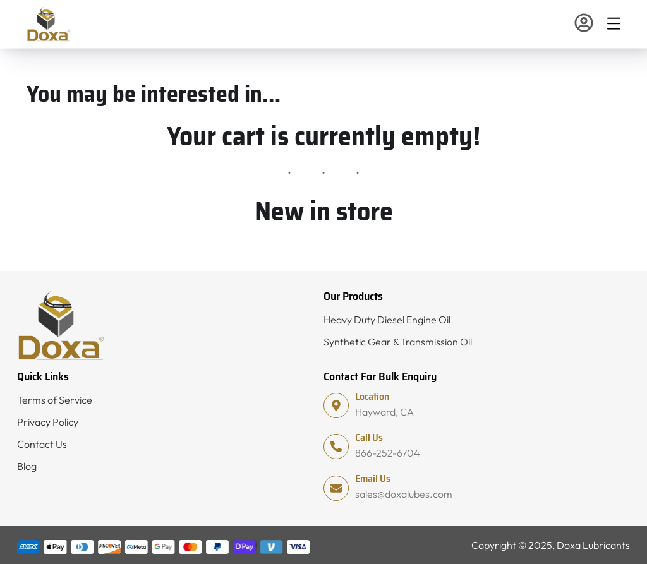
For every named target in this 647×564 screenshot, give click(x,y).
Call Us (369, 437)
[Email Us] (336, 488)
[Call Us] (336, 446)
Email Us (372, 478)
